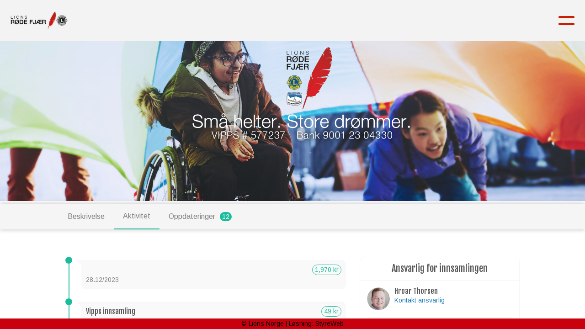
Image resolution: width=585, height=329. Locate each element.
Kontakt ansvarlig (419, 300)
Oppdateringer (200, 216)
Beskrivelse (86, 216)
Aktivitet (136, 216)
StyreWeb (329, 323)
